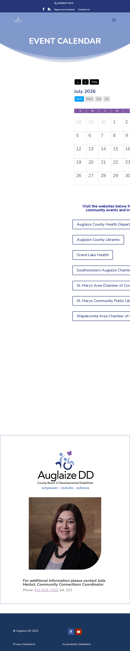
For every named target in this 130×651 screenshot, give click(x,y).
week (89, 99)
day (99, 99)
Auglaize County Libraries (98, 239)
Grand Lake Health (93, 254)
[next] (85, 82)
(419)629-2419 (65, 3)
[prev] (78, 82)
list (107, 99)
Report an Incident (64, 9)
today (94, 82)
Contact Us (84, 9)
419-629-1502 (46, 590)
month (79, 99)
